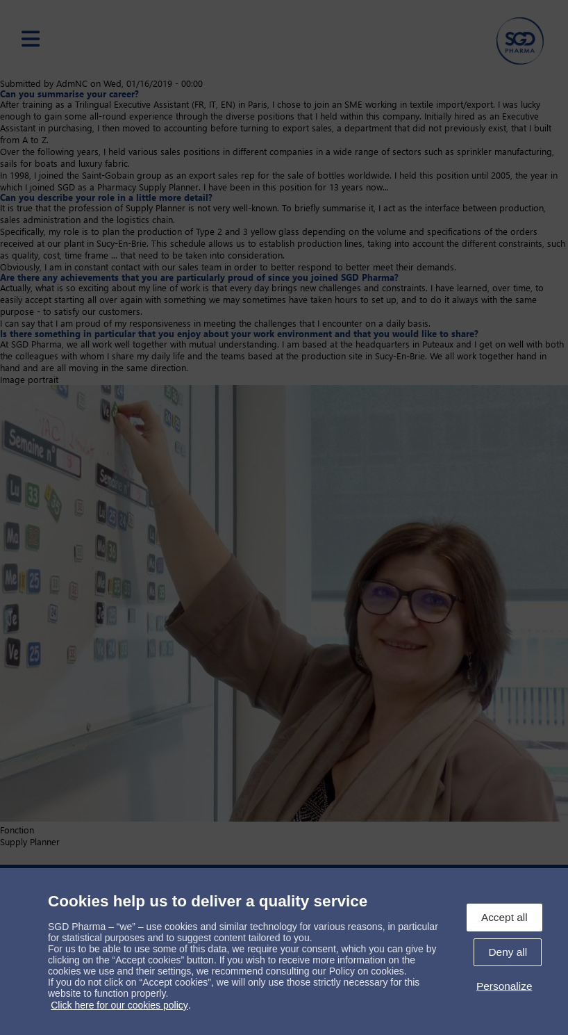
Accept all (504, 917)
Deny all (507, 952)
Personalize (504, 986)
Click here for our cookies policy (119, 1005)
